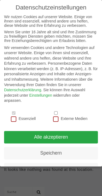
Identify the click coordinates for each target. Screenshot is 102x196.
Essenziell (23, 118)
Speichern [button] (51, 153)
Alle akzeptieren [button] (51, 137)
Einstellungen (40, 95)
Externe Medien (70, 118)
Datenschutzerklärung (22, 90)
